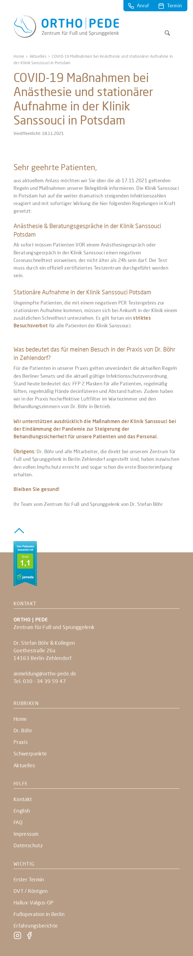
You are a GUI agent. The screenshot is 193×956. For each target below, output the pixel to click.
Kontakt (23, 799)
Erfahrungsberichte (36, 925)
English (22, 811)
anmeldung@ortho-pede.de (45, 673)
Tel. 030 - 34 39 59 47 (40, 681)
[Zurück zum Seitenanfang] (19, 529)
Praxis (21, 742)
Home (19, 56)
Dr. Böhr (23, 730)
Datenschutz (28, 845)
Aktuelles (38, 56)
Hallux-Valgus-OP (34, 902)
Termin (174, 5)
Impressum (26, 834)
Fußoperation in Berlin (39, 914)
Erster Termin (29, 879)
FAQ (18, 822)
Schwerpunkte (30, 753)
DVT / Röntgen (31, 891)
